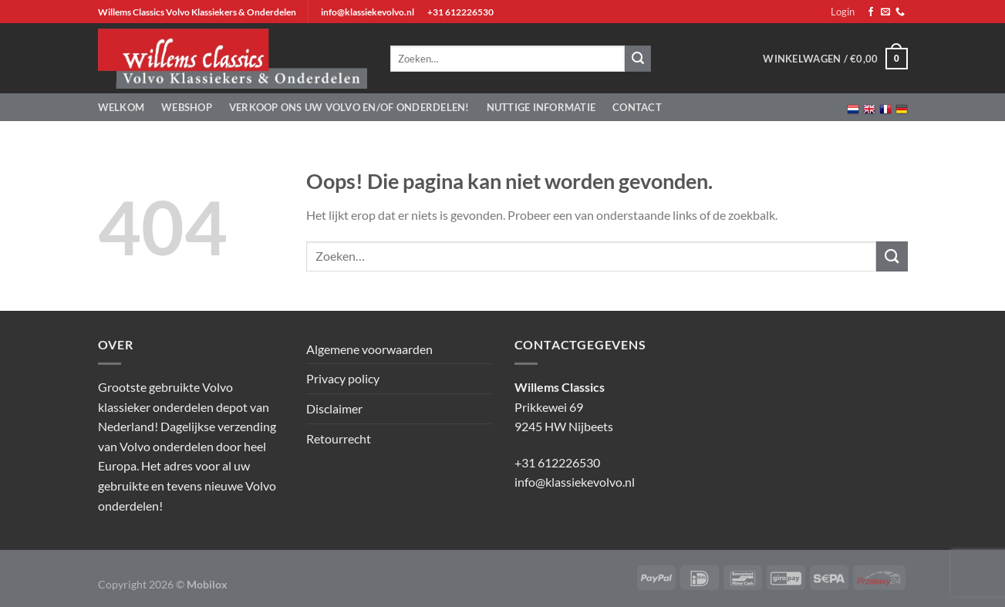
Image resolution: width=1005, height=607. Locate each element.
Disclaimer (334, 408)
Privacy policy (342, 378)
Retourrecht (338, 438)
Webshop (186, 107)
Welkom (121, 107)
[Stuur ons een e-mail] (885, 12)
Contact (637, 107)
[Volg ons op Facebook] (870, 12)
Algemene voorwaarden (369, 349)
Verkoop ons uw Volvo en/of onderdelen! (349, 107)
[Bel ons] (900, 12)
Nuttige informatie (541, 107)
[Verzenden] (891, 256)
